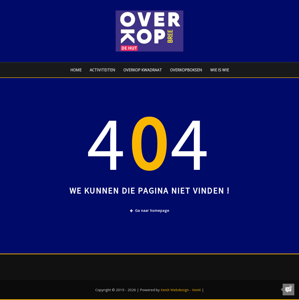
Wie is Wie (219, 70)
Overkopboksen (186, 70)
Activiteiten (102, 70)
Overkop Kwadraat (142, 70)
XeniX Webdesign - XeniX (181, 289)
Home (76, 70)
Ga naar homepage (149, 210)
